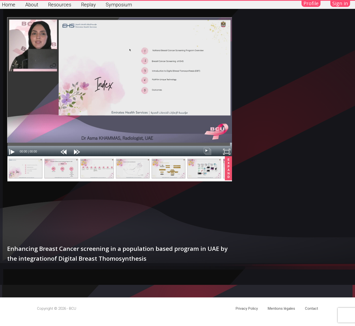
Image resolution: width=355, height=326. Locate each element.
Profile (311, 3)
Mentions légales (281, 308)
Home (8, 4)
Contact (311, 308)
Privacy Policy (247, 308)
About (31, 4)
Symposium (119, 4)
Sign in (340, 3)
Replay (88, 4)
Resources (59, 4)
